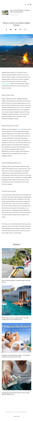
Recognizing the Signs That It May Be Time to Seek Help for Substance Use (15, 393)
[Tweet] (11, 29)
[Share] (6, 29)
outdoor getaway (6, 83)
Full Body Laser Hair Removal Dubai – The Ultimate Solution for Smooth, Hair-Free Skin (16, 356)
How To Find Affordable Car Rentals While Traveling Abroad (20, 11)
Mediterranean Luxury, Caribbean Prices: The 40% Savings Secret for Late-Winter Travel (15, 318)
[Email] (20, 29)
